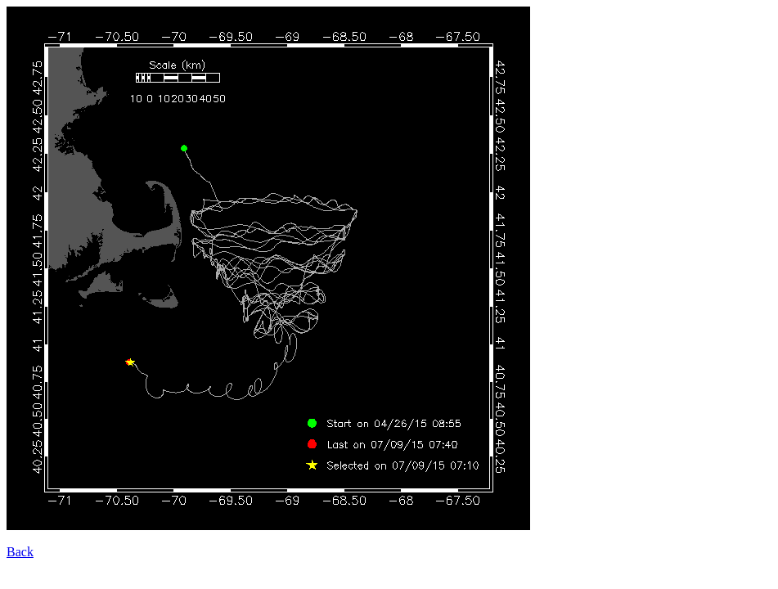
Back (20, 552)
